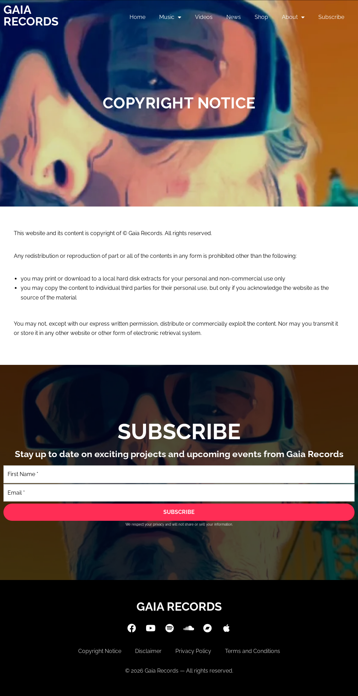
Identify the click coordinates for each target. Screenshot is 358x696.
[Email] (179, 493)
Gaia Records (31, 15)
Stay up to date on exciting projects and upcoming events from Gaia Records (179, 454)
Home (137, 17)
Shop (261, 17)
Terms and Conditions (252, 651)
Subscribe (331, 17)
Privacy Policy (193, 651)
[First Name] (179, 474)
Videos (204, 17)
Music (170, 17)
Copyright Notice (99, 651)
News (233, 17)
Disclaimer (148, 651)
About (293, 17)
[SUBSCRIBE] (179, 512)
